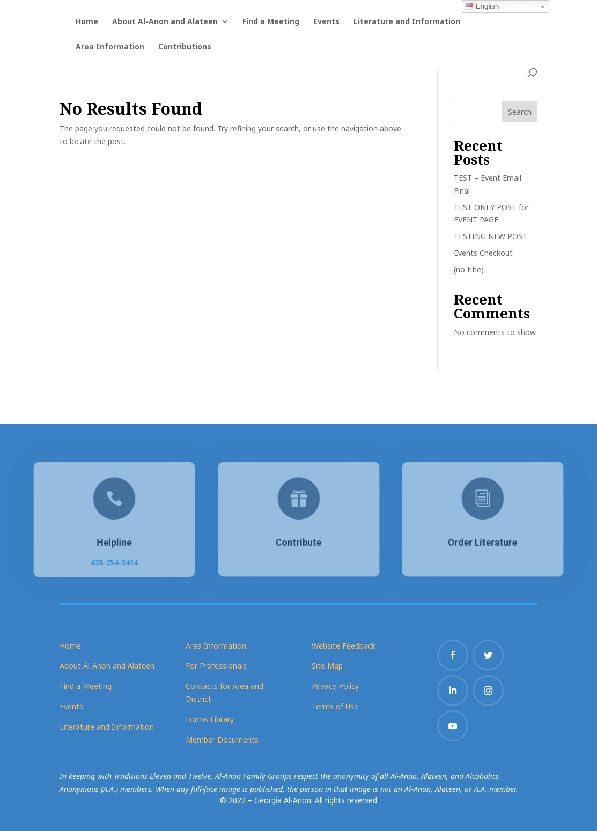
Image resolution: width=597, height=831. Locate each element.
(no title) (469, 269)
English (482, 6)
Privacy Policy (335, 686)
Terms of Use (335, 706)
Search (520, 112)
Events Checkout (483, 253)
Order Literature (483, 541)
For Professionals (216, 666)
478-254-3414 (114, 561)
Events (326, 22)
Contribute (298, 541)
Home (87, 22)
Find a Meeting (270, 22)
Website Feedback (343, 646)
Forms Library (210, 719)
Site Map (327, 666)
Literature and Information (406, 22)
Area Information (110, 47)
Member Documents (222, 739)
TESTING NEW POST (490, 236)
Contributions (184, 47)
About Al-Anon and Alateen (165, 22)
